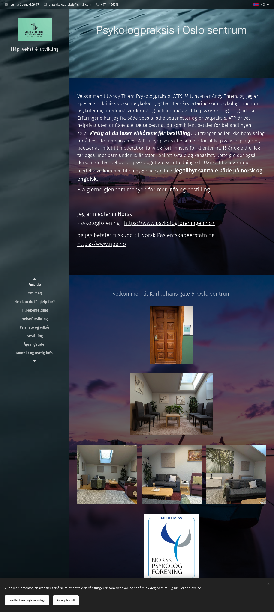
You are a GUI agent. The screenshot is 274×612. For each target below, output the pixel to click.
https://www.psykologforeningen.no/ (169, 223)
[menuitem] (34, 284)
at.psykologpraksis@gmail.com (70, 4)
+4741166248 (110, 4)
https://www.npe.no (101, 244)
